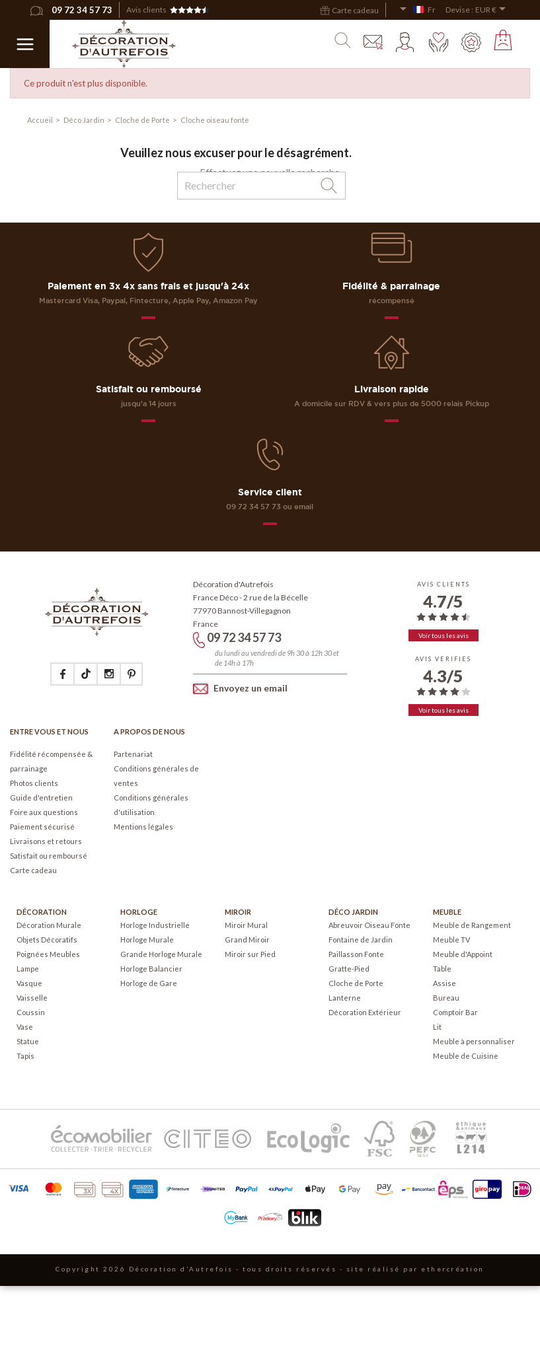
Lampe (28, 968)
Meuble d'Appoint (462, 954)
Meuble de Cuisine (465, 1055)
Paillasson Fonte (356, 954)
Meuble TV (451, 939)
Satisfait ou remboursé (48, 855)
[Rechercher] (261, 185)
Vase (25, 1026)
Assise (444, 983)
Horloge (138, 911)
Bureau (446, 997)
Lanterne (344, 997)
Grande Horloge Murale (161, 954)
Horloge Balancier (151, 968)
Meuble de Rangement (472, 925)
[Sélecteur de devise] (492, 10)
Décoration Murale (49, 925)
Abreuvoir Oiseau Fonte (369, 925)
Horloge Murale (147, 939)
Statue (28, 1041)
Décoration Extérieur (364, 1012)
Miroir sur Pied (250, 954)
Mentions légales (143, 826)
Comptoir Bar (455, 1012)
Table (442, 968)
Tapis (25, 1055)
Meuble (447, 911)
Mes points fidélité (471, 42)
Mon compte (406, 42)
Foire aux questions (44, 812)
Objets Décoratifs (47, 939)
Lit (437, 1026)
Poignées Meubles (48, 954)
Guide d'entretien (41, 797)
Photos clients (34, 783)
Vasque (29, 983)
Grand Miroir (247, 939)
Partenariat (133, 754)
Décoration (42, 911)
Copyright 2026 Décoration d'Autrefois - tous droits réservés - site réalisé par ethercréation (270, 1269)
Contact (373, 42)
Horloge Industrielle (155, 925)
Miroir (238, 911)
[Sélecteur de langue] (417, 10)
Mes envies (439, 42)
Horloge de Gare (148, 983)
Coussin (31, 1012)
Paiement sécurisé (42, 826)
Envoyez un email (240, 688)
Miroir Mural (246, 925)
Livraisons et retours (46, 841)
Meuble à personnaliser (474, 1041)
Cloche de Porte (355, 983)
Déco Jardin (353, 911)
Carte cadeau (33, 870)
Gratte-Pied (348, 968)
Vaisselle (32, 997)
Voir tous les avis (443, 635)
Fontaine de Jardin (360, 939)
